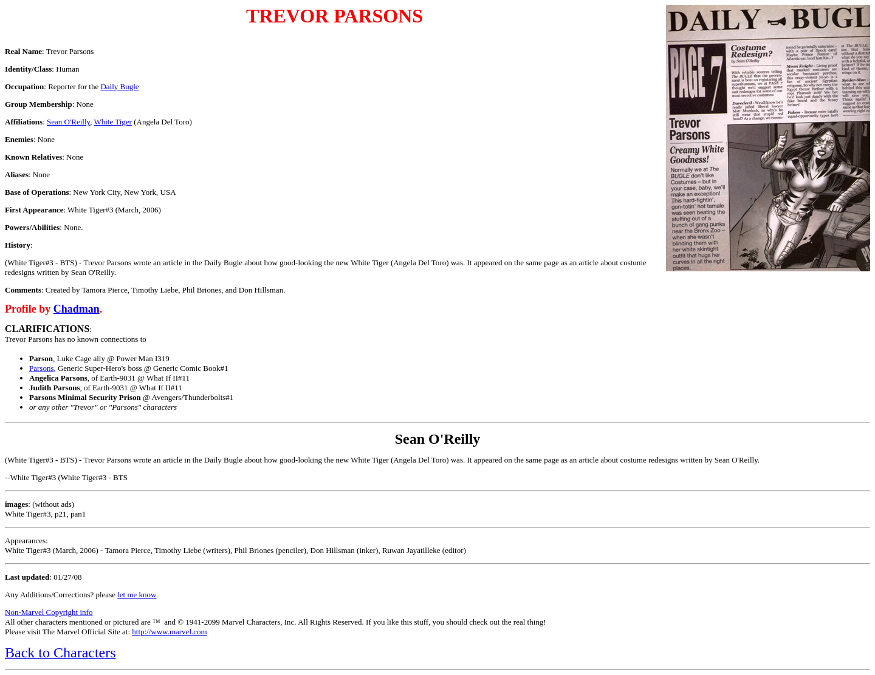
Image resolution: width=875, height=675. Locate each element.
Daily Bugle (119, 86)
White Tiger (112, 121)
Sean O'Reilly (68, 121)
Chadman (76, 309)
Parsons (41, 368)
